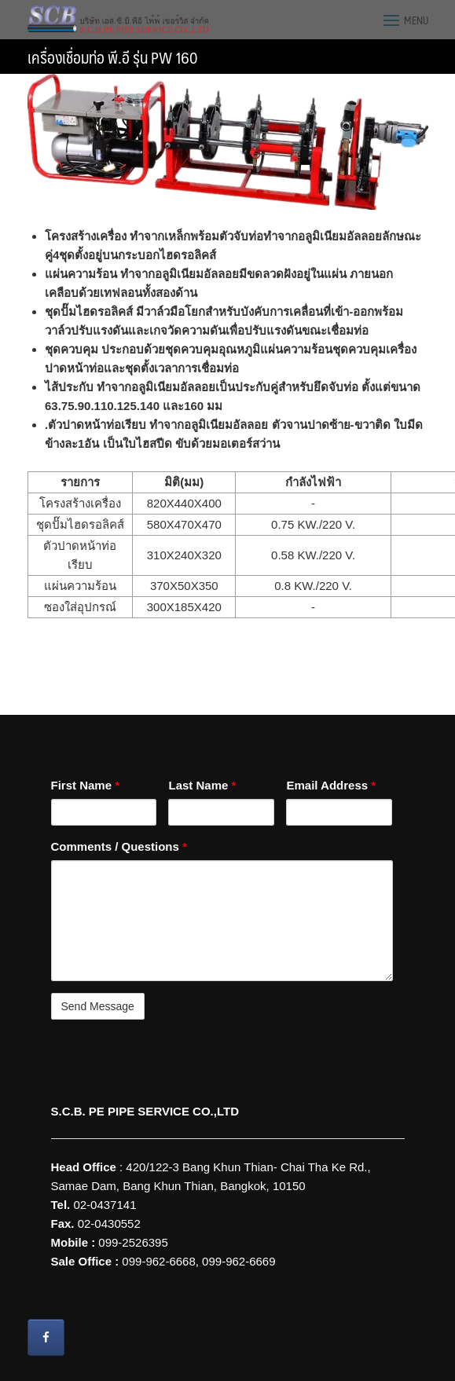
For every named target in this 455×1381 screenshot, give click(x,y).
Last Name (202, 785)
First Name (85, 785)
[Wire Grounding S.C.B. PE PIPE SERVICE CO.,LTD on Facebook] (46, 1337)
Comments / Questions (119, 846)
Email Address (331, 785)
